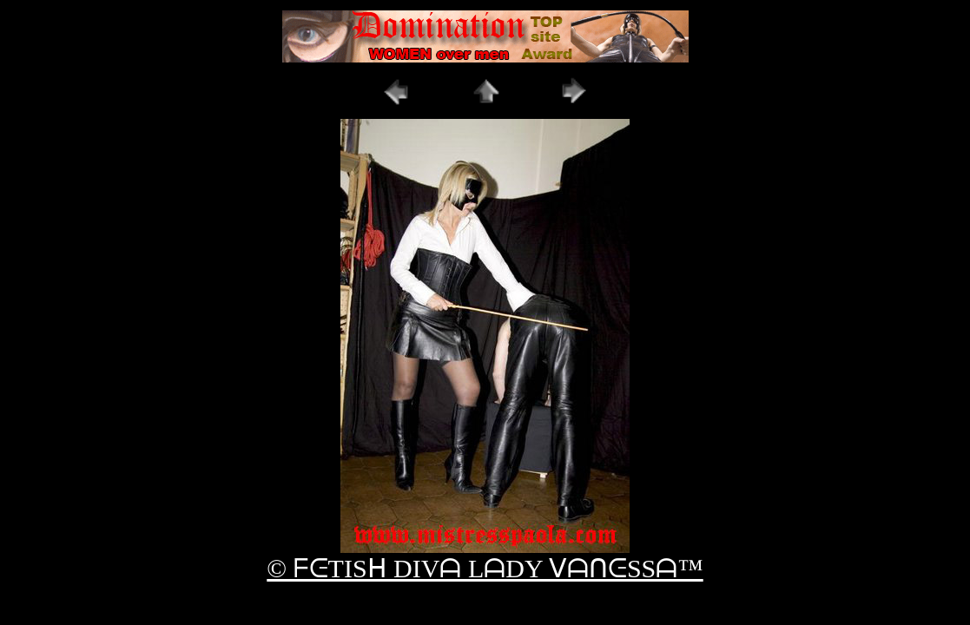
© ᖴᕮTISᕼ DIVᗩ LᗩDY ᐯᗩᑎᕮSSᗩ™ (485, 568)
